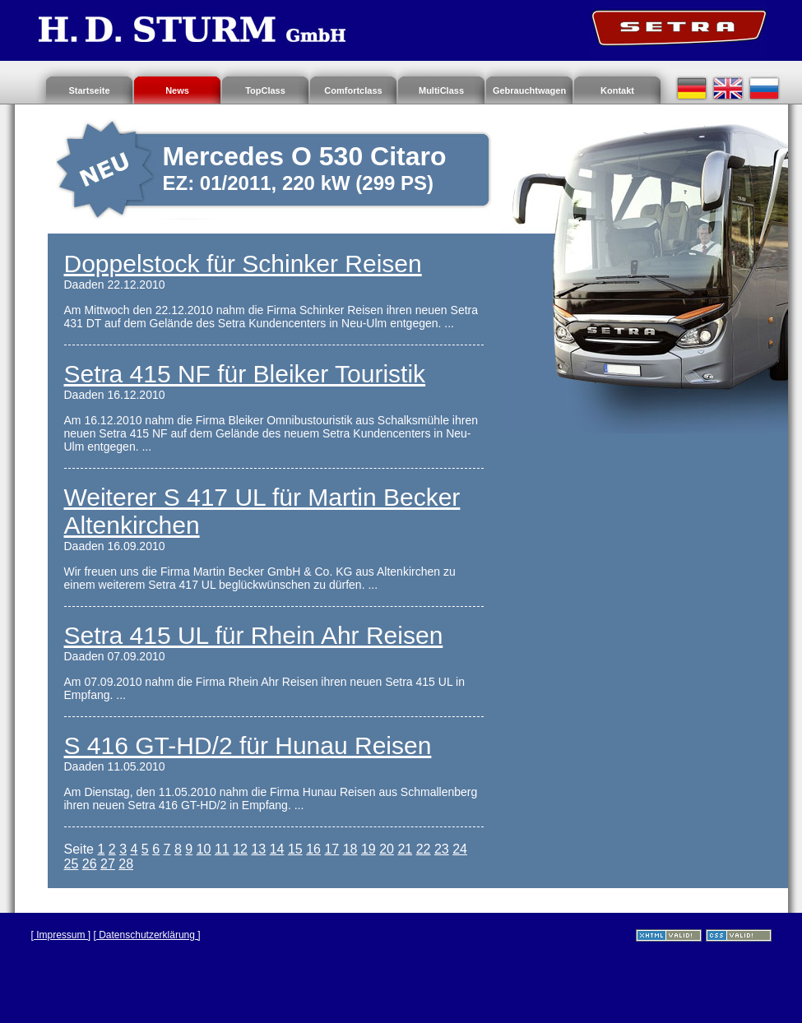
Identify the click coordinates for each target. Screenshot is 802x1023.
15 (295, 849)
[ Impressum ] (61, 935)
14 (277, 849)
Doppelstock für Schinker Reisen (243, 263)
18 (350, 849)
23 (441, 849)
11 (222, 849)
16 (313, 849)
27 (107, 864)
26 (89, 864)
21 (404, 849)
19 (368, 849)
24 (459, 849)
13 (258, 849)
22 (423, 849)
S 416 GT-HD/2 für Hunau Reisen (248, 745)
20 (386, 849)
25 (71, 864)
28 (125, 864)
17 (331, 849)
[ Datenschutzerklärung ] (147, 935)
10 (204, 849)
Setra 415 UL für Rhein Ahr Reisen (253, 635)
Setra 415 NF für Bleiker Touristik (245, 373)
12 (240, 849)
